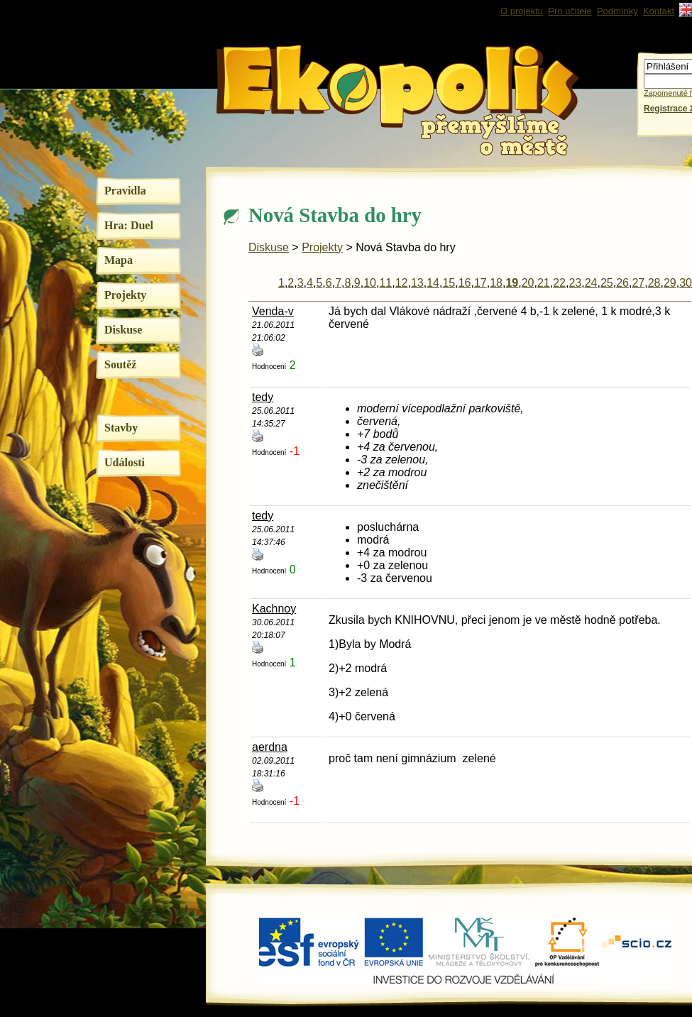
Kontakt (658, 11)
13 (417, 283)
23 (575, 283)
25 (606, 283)
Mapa (118, 260)
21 (543, 283)
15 (448, 283)
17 (480, 283)
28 (654, 283)
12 (401, 283)
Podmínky (617, 11)
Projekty (125, 295)
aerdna (269, 747)
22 (559, 283)
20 (528, 283)
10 (369, 283)
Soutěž (120, 364)
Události (124, 462)
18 (496, 283)
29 (670, 283)
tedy (262, 397)
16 (464, 283)
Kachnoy (274, 609)
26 (622, 283)
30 (685, 283)
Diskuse (123, 330)
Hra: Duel (128, 225)
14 (433, 283)
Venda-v (273, 311)
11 (385, 283)
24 (591, 283)
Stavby (121, 428)
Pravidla (125, 191)
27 (638, 283)
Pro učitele (569, 11)
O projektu (521, 11)
